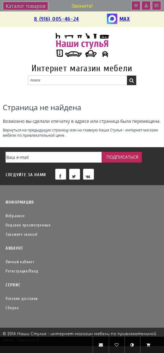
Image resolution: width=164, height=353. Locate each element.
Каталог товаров (25, 5)
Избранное (15, 216)
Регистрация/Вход (22, 271)
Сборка (12, 307)
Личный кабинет (20, 262)
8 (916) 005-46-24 (56, 19)
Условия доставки (22, 298)
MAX (118, 19)
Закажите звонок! (22, 234)
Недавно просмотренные (28, 225)
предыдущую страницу (48, 129)
